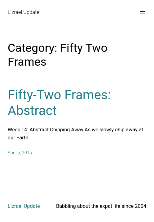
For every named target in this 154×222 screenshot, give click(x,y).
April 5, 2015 (20, 152)
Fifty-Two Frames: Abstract (59, 102)
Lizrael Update (23, 12)
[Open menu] (142, 12)
